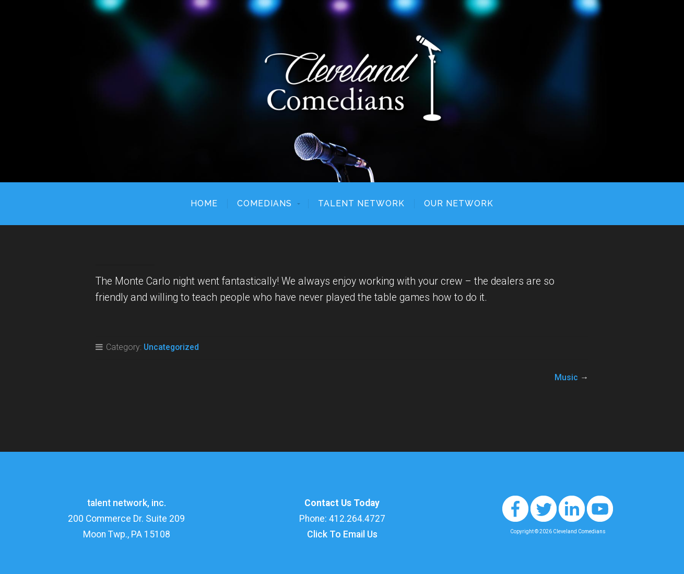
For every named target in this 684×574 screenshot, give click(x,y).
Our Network (458, 203)
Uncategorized (171, 347)
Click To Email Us (342, 534)
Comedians (264, 203)
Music (566, 377)
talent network (361, 203)
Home (204, 203)
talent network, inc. (126, 503)
